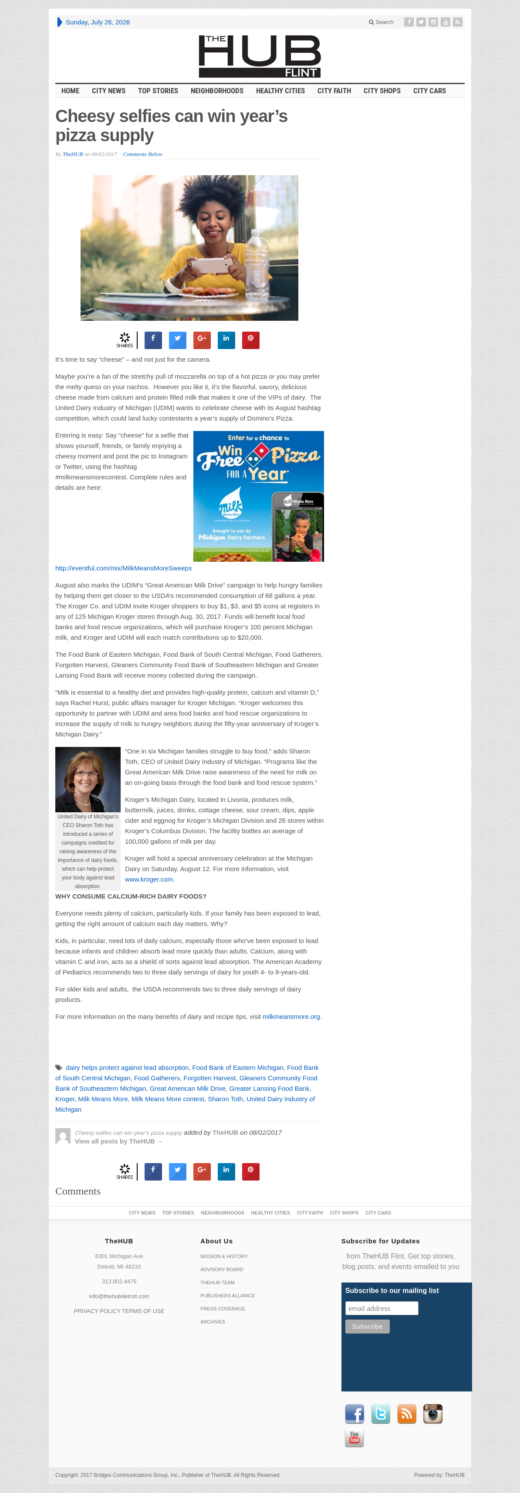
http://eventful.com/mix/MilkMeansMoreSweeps (123, 568)
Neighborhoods (217, 90)
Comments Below (142, 154)
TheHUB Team (217, 1282)
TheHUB (73, 154)
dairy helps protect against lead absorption (127, 1067)
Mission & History (223, 1256)
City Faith (334, 90)
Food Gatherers (157, 1078)
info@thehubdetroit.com (119, 1296)
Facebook (354, 1414)
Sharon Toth (225, 1099)
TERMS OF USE (143, 1311)
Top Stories (158, 90)
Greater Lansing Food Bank (269, 1088)
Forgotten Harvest (209, 1078)
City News (108, 90)
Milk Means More (103, 1099)
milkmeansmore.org (291, 1016)
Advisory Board (221, 1269)
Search (381, 22)
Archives (212, 1321)
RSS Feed (406, 1414)
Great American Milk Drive (188, 1088)
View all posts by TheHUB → (119, 1141)
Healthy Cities (280, 90)
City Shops (382, 90)
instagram (432, 1414)
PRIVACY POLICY (97, 1311)
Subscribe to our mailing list (392, 1290)
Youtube (354, 1437)
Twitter (380, 1414)
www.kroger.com (149, 879)
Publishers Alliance (227, 1295)
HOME (70, 90)
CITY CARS (429, 90)
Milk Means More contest (168, 1099)
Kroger (64, 1099)
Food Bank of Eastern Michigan (238, 1067)
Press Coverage (222, 1308)
